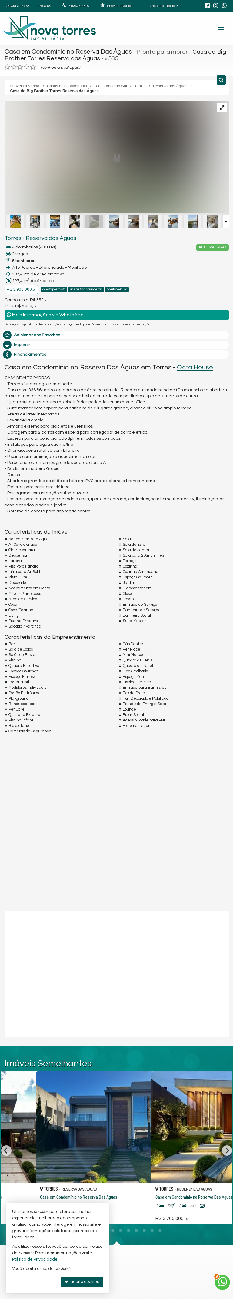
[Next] (227, 1131)
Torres (12, 237)
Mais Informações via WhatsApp (45, 313)
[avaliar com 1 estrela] (7, 66)
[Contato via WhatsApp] (222, 1282)
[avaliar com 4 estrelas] (26, 66)
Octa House (195, 366)
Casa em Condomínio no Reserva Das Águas (66, 51)
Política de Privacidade (35, 1259)
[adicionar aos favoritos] (108, 1181)
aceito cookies (82, 1281)
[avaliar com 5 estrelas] (33, 66)
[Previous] (6, 1131)
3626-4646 (78, 6)
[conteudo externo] (117, 972)
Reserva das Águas (47, 237)
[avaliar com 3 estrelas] (20, 66)
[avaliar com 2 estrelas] (14, 66)
